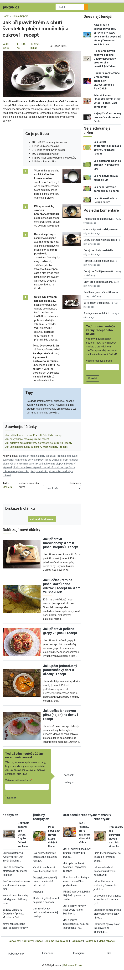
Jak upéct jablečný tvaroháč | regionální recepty (74, 867)
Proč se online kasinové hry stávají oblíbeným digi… (16, 885)
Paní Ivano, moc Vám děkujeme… (101, 292)
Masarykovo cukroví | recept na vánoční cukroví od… (45, 881)
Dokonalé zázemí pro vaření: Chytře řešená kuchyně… (24, 834)
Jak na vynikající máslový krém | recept (27, 439)
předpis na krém (39, 471)
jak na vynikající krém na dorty (61, 459)
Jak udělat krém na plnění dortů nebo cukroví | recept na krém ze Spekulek (61, 586)
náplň (6, 467)
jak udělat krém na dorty (32, 455)
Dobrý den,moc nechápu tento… (101, 239)
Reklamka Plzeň (72, 965)
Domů (6, 16)
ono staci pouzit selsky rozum (100, 229)
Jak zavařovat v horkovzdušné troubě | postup (45, 912)
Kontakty (27, 941)
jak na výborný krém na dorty (18, 463)
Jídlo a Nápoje (20, 16)
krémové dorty (57, 467)
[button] (42, 73)
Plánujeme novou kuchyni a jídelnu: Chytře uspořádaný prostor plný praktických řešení (105, 58)
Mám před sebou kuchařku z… (100, 281)
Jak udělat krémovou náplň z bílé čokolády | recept (33, 435)
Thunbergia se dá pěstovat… (99, 218)
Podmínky (77, 941)
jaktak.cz (14, 941)
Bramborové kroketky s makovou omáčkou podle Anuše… (76, 881)
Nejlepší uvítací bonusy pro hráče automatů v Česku (107, 117)
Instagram (69, 782)
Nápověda (62, 941)
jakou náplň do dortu (37, 467)
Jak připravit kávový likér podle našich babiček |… (74, 909)
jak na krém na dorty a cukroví (27, 459)
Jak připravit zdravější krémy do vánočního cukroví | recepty (38, 442)
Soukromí (90, 941)
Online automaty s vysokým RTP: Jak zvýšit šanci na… (13, 856)
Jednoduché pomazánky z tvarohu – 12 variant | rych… (107, 899)
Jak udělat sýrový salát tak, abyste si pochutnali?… (106, 928)
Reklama (49, 941)
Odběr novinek (16, 953)
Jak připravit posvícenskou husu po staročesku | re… (76, 923)
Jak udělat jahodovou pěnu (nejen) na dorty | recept (60, 715)
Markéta (7, 487)
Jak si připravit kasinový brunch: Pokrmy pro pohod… (77, 852)
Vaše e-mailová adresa (18, 780)
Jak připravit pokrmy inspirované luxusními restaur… (45, 856)
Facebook (68, 775)
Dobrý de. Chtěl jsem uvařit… (99, 271)
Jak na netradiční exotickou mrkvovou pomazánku (105, 871)
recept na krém (20, 471)
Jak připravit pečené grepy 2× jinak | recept (60, 631)
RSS (109, 953)
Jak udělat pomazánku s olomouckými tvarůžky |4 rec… (107, 913)
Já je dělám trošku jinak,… (97, 302)
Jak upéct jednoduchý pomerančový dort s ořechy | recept (60, 670)
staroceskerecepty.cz (80, 815)
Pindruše (38, 891)
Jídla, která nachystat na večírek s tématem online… (107, 856)
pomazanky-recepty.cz (103, 817)
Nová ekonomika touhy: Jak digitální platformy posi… (16, 899)
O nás (38, 941)
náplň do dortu (17, 467)
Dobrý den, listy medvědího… (99, 250)
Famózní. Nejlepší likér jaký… (99, 260)
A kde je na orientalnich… (97, 313)
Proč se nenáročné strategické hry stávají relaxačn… (15, 871)
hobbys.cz (10, 815)
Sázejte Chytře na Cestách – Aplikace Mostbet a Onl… (13, 913)
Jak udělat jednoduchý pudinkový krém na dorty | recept (36, 446)
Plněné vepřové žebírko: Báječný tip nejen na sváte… (76, 895)
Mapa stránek (106, 941)
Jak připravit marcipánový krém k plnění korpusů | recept (60, 543)
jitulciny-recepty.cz (41, 817)
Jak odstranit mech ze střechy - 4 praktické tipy (107, 164)
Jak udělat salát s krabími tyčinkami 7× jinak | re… (105, 885)
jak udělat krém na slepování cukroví (55, 463)
